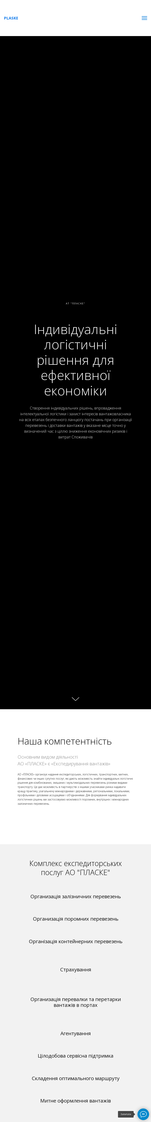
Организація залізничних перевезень (75, 896)
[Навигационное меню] (144, 18)
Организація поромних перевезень (75, 918)
